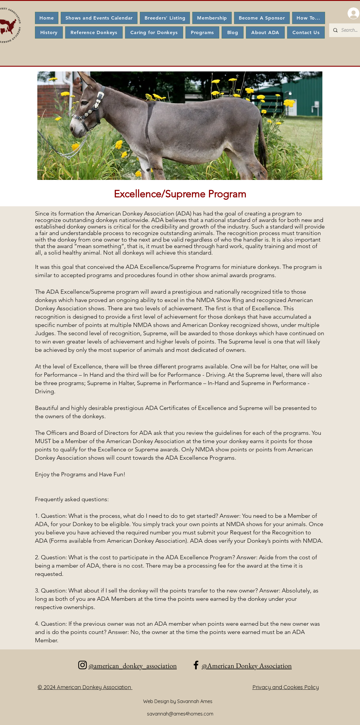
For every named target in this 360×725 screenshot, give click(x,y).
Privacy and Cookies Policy (285, 687)
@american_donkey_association (133, 665)
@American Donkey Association (247, 665)
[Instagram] (82, 665)
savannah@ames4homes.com (180, 714)
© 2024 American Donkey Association (85, 687)
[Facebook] (196, 665)
